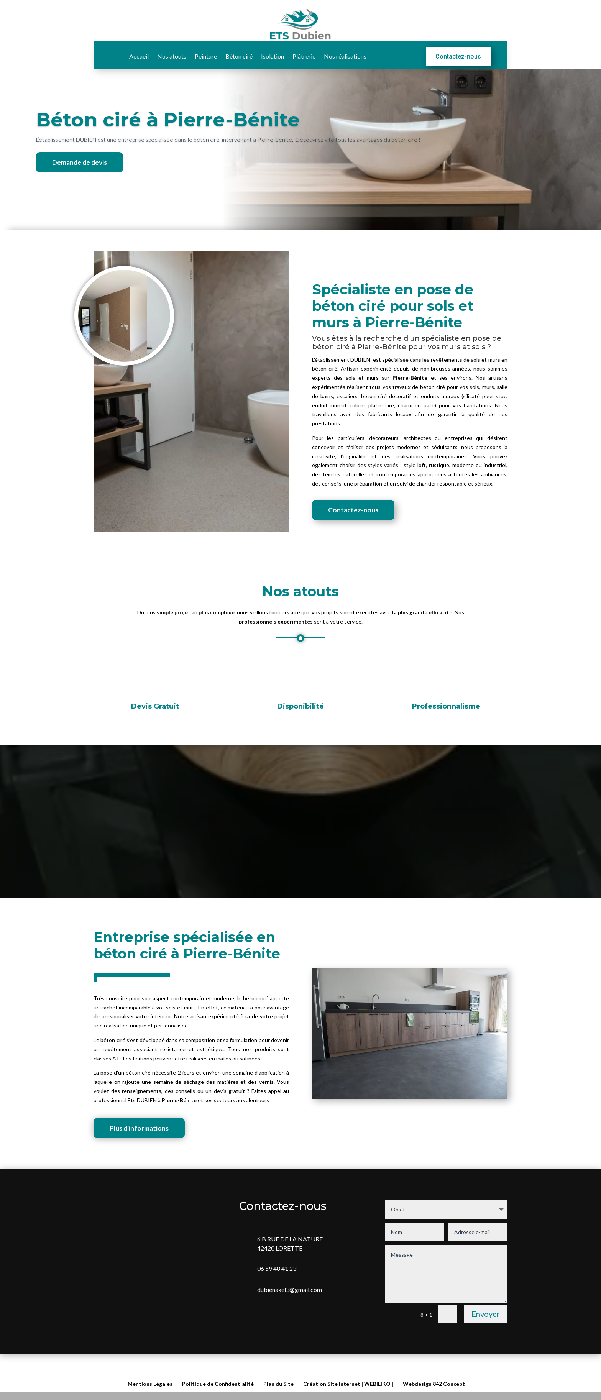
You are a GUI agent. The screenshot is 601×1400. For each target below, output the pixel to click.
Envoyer (485, 1333)
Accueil (139, 56)
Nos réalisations (345, 56)
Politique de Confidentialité (218, 1383)
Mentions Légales (150, 1383)
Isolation (272, 56)
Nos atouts (171, 56)
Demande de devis (80, 180)
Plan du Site (278, 1383)
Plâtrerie (303, 56)
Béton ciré (239, 56)
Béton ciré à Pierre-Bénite (168, 137)
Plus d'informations (140, 1146)
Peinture (206, 56)
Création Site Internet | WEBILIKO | (348, 1383)
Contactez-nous (458, 55)
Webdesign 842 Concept (434, 1383)
